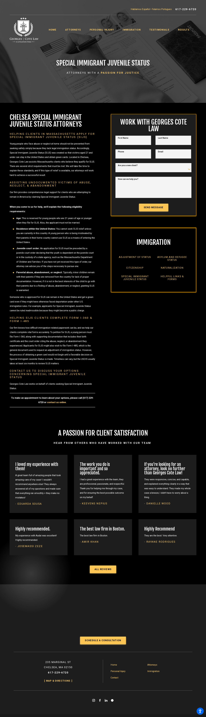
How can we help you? (128, 179)
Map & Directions (58, 680)
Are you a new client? (128, 165)
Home (114, 664)
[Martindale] (112, 700)
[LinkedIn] (106, 700)
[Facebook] (100, 700)
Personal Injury (118, 671)
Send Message (154, 207)
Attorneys (152, 664)
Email (160, 152)
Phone (121, 152)
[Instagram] (93, 700)
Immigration (153, 671)
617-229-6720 (185, 9)
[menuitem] (57, 30)
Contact (114, 677)
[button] (200, 711)
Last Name (163, 138)
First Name (123, 138)
